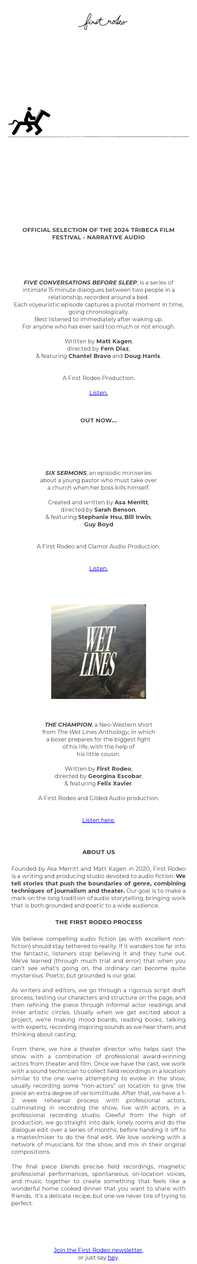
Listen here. (98, 820)
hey (113, 1257)
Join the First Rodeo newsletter (98, 1250)
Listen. (98, 392)
